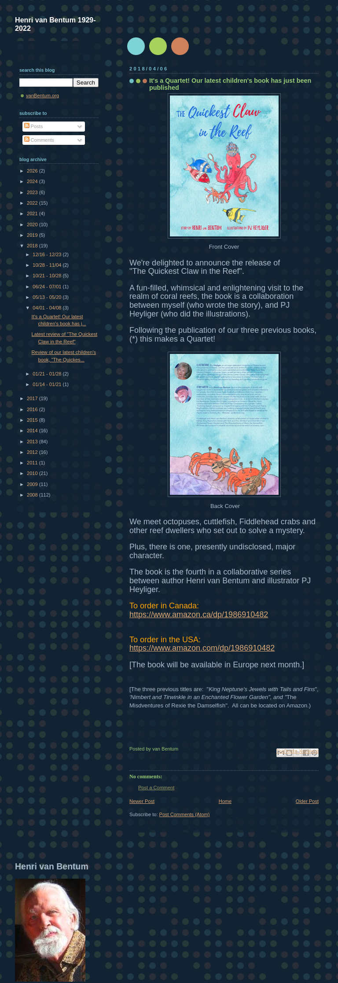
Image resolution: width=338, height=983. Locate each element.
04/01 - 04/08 (47, 307)
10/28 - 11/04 (47, 265)
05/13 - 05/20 (47, 297)
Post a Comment (156, 787)
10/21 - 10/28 (47, 275)
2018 (33, 245)
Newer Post (141, 801)
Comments (39, 140)
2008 (33, 494)
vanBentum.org (42, 95)
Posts (33, 126)
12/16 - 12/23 (47, 254)
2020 (33, 224)
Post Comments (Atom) (184, 814)
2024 (33, 181)
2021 (33, 213)
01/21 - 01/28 (47, 373)
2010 (33, 473)
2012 (33, 452)
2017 (33, 398)
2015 (33, 420)
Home (225, 801)
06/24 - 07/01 (47, 286)
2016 (33, 409)
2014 (33, 430)
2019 (33, 235)
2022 (33, 203)
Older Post (307, 801)
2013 (33, 441)
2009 (33, 484)
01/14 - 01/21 (47, 384)
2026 (33, 170)
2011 (33, 462)
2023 (33, 192)
